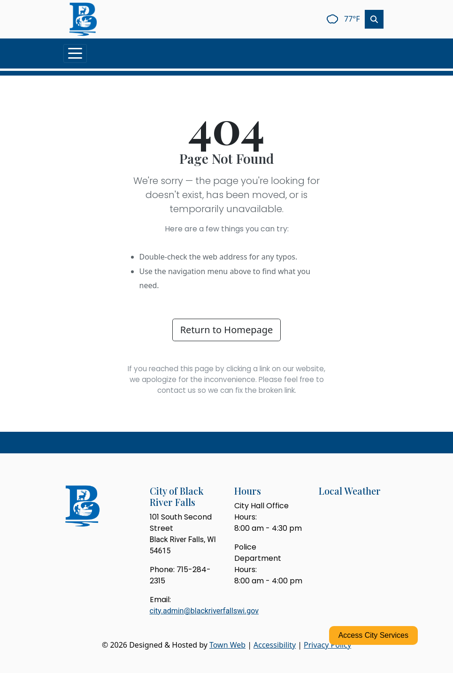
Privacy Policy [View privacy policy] (327, 645)
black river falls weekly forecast (368, 524)
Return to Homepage (226, 329)
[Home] (83, 19)
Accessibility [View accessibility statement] (274, 645)
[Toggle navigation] (75, 53)
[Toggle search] (374, 19)
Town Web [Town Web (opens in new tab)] (227, 645)
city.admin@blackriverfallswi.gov (204, 610)
